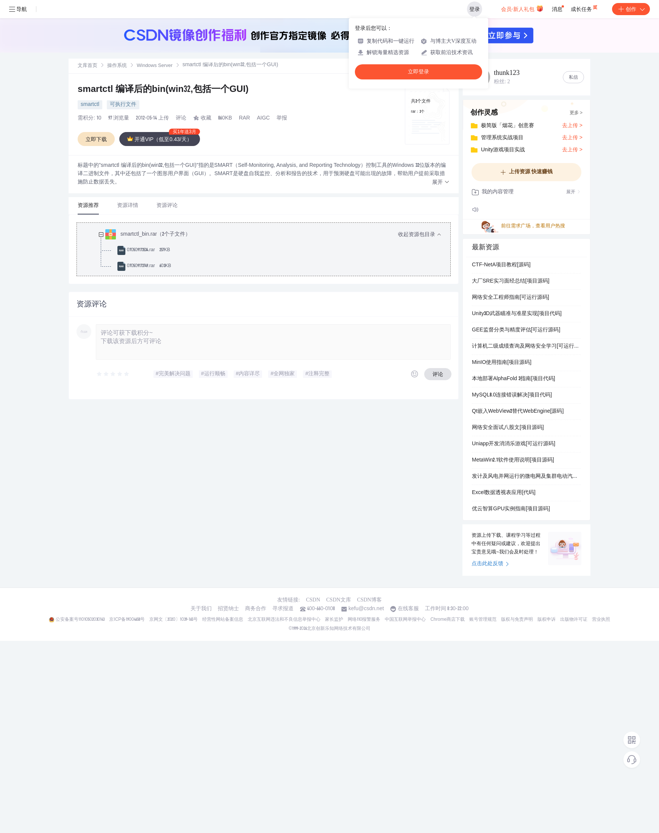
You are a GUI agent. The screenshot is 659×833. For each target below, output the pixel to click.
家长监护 (334, 619)
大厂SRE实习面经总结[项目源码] (511, 281)
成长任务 (584, 7)
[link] (87, 65)
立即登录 (418, 72)
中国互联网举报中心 (405, 619)
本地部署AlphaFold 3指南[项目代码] (513, 379)
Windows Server (155, 66)
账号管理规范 (483, 619)
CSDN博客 (369, 600)
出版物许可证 (573, 619)
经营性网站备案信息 (222, 619)
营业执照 (601, 619)
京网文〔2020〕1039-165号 (173, 619)
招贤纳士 (228, 609)
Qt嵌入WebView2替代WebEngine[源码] (518, 411)
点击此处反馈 (490, 564)
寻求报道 (283, 609)
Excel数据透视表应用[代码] (504, 493)
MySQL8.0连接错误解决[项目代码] (512, 395)
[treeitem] (269, 250)
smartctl (90, 104)
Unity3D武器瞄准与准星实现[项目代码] (517, 314)
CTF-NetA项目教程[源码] (501, 265)
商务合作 (255, 609)
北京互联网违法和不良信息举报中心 (284, 619)
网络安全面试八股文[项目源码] (508, 427)
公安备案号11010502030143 (80, 619)
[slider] (113, 374)
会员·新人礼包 (522, 8)
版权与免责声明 (517, 619)
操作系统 (117, 66)
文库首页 (87, 66)
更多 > (576, 113)
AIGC (263, 118)
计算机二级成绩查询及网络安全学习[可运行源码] (526, 346)
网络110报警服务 (364, 619)
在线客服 (408, 609)
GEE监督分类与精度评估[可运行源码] (516, 330)
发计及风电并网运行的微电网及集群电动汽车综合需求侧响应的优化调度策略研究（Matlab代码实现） (526, 476)
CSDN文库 (338, 600)
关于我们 (201, 609)
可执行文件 (123, 104)
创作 (631, 9)
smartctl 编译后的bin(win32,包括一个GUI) (163, 90)
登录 (474, 9)
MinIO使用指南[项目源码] (501, 362)
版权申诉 (546, 619)
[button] (441, 182)
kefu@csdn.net (366, 609)
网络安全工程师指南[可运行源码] (510, 297)
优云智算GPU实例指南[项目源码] (511, 509)
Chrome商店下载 (447, 619)
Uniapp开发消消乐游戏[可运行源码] (513, 444)
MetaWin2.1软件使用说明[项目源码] (513, 460)
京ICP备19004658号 (126, 619)
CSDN (313, 600)
